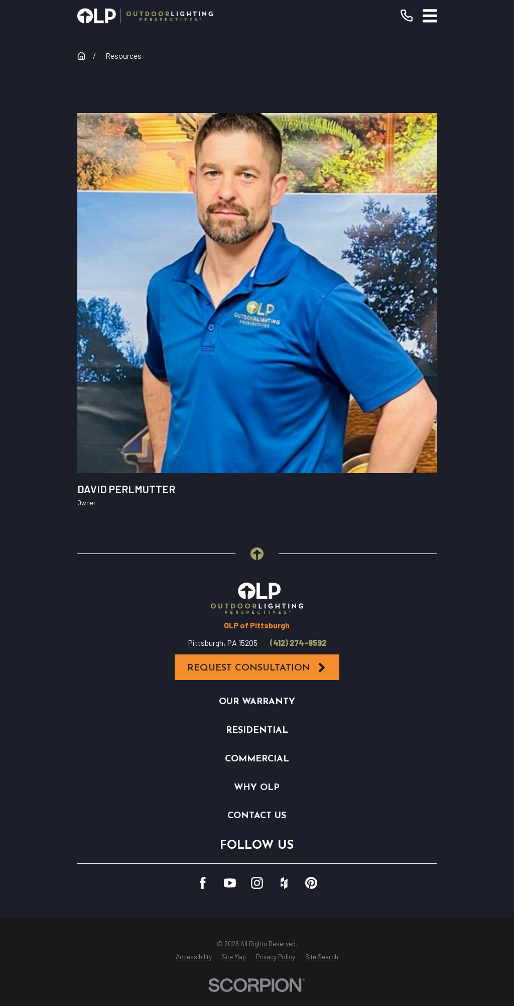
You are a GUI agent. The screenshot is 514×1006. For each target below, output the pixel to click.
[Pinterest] (311, 883)
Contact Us (256, 816)
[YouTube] (230, 883)
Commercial (257, 759)
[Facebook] (203, 883)
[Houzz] (284, 883)
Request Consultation (257, 667)
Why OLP (257, 788)
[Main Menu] (430, 16)
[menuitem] (194, 957)
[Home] (145, 16)
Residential (257, 730)
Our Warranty (257, 702)
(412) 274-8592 (298, 643)
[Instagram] (257, 883)
